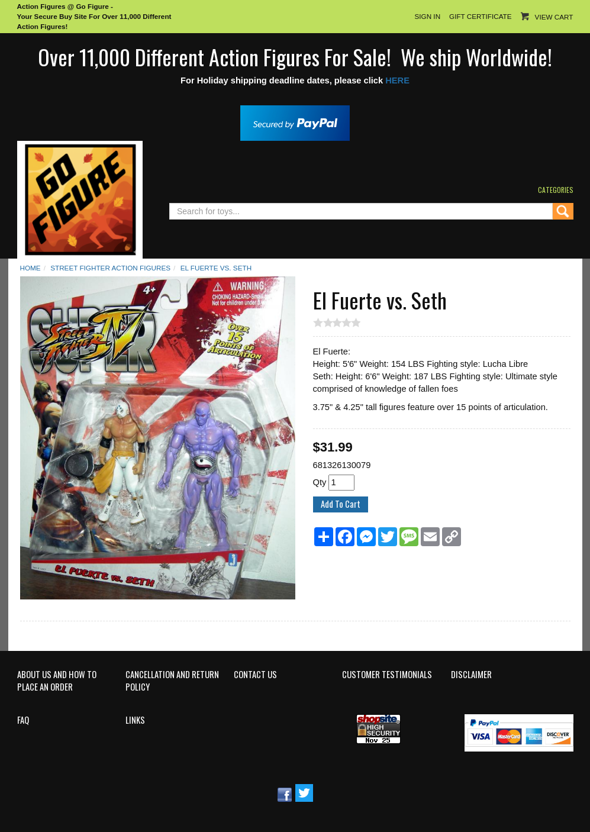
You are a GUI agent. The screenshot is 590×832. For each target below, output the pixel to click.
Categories (555, 190)
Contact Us (255, 675)
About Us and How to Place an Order (56, 681)
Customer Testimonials (387, 675)
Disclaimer (471, 675)
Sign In (427, 16)
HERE (397, 80)
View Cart (554, 17)
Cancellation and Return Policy (172, 681)
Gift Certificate (480, 16)
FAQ (23, 720)
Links (135, 720)
